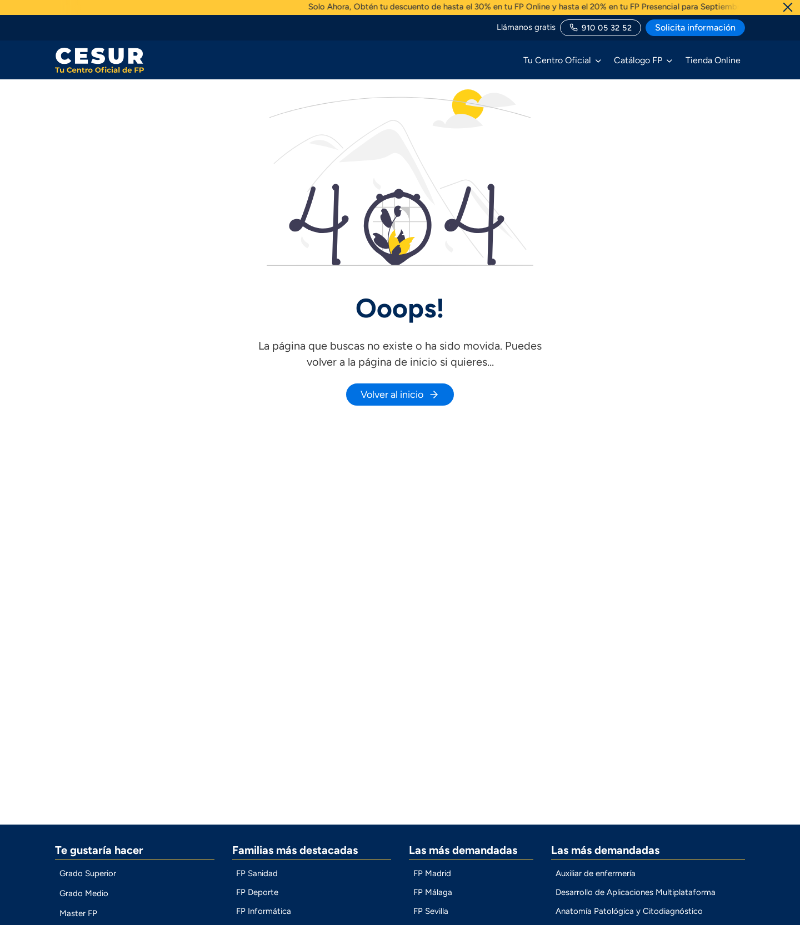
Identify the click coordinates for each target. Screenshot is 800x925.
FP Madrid (432, 882)
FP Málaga (432, 901)
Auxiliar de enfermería (596, 882)
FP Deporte (257, 901)
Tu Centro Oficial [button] (557, 60)
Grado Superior (87, 882)
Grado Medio (83, 902)
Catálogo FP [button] (638, 60)
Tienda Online (713, 60)
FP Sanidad (257, 882)
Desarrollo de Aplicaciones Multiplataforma (636, 901)
